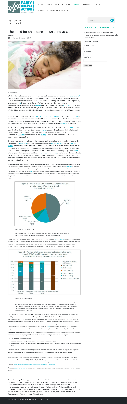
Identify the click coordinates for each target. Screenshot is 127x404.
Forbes (56, 143)
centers (76, 150)
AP (52, 143)
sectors (43, 130)
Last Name (87, 57)
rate (19, 103)
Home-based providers (48, 153)
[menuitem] (40, 4)
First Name (88, 51)
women (38, 105)
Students (21, 135)
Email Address (89, 45)
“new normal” (75, 96)
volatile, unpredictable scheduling (48, 116)
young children (68, 105)
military (43, 135)
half (76, 116)
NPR (61, 143)
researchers (22, 143)
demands (73, 127)
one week (63, 123)
